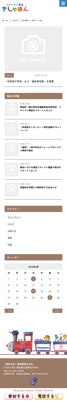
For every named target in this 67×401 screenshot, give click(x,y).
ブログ (11, 223)
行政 (10, 244)
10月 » (57, 310)
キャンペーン (14, 216)
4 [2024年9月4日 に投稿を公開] (33, 279)
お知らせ (9, 75)
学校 (10, 237)
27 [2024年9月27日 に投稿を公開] (50, 297)
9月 (33, 20)
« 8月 (9, 310)
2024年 (25, 20)
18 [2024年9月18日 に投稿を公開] (33, 291)
